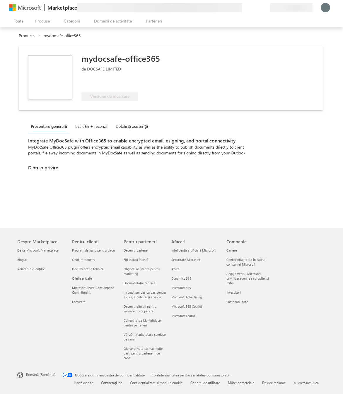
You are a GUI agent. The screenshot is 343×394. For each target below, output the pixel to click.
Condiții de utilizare (205, 382)
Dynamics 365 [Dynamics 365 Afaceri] (181, 278)
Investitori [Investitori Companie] (233, 292)
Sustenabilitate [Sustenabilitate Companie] (237, 302)
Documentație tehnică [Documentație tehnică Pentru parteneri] (139, 283)
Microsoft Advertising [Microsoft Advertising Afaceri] (186, 297)
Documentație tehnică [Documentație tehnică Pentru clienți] (88, 269)
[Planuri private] (265, 7)
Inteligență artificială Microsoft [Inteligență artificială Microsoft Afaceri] (193, 250)
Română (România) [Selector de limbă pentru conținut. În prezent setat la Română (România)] (40, 374)
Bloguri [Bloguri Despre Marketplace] (22, 259)
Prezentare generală (49, 126)
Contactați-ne (111, 382)
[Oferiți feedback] (244, 7)
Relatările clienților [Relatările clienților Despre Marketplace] (31, 269)
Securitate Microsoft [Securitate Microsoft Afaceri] (185, 259)
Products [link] (27, 35)
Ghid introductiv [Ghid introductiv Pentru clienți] (83, 259)
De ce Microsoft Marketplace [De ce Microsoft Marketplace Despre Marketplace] (38, 250)
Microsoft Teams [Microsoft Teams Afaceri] (183, 316)
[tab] (50, 126)
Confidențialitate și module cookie (156, 382)
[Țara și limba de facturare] (291, 7)
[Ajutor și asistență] (251, 7)
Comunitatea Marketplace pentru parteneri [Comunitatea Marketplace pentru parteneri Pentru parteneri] (142, 322)
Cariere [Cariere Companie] (231, 250)
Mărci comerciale (241, 382)
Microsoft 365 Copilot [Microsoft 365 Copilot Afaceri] (186, 306)
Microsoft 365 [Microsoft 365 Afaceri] (181, 287)
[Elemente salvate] (258, 7)
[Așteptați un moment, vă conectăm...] (325, 7)
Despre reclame (274, 382)
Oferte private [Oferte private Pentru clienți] (82, 278)
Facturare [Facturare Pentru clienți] (79, 302)
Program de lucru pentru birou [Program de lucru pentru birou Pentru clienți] (93, 250)
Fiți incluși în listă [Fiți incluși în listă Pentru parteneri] (136, 259)
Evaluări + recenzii (91, 126)
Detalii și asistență (132, 126)
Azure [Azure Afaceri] (175, 269)
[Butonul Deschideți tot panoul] (17, 21)
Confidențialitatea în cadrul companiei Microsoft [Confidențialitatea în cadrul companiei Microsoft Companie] (245, 261)
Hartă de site (83, 382)
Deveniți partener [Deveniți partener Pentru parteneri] (136, 250)
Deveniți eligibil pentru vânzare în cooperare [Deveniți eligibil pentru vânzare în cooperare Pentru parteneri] (140, 308)
